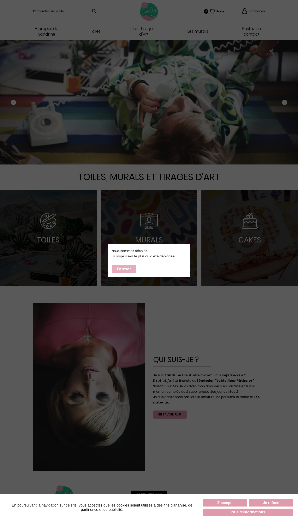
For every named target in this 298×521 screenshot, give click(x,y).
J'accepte (225, 503)
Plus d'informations (248, 512)
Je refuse (271, 503)
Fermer (124, 268)
